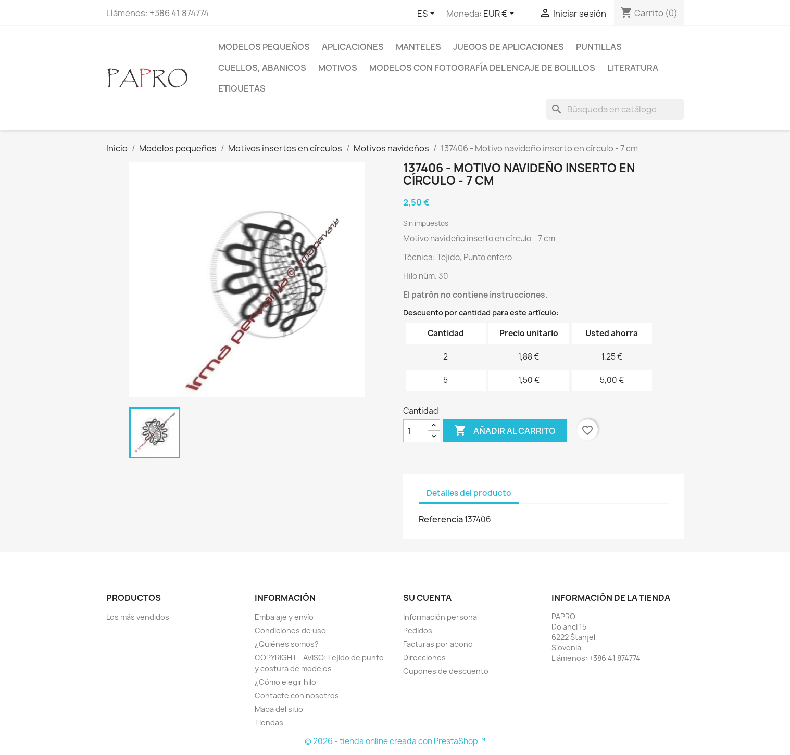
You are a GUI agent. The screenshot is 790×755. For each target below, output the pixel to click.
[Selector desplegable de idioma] (427, 14)
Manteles (418, 47)
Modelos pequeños (264, 47)
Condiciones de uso (290, 630)
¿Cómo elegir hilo (285, 682)
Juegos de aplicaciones (508, 47)
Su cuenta (427, 598)
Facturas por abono (438, 644)
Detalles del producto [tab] (469, 493)
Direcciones (424, 657)
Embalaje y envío (284, 617)
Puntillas (599, 47)
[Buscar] (615, 109)
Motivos (337, 67)
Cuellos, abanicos (262, 67)
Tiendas (269, 722)
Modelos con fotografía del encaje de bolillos (482, 67)
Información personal (441, 617)
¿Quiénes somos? (287, 644)
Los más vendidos (137, 617)
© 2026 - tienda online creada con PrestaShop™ (395, 741)
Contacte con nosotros (297, 695)
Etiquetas (242, 88)
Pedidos (417, 630)
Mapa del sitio (279, 709)
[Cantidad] (415, 430)
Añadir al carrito (505, 431)
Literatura (632, 67)
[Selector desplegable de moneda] (500, 14)
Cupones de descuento (445, 671)
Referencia (441, 519)
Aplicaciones (353, 47)
